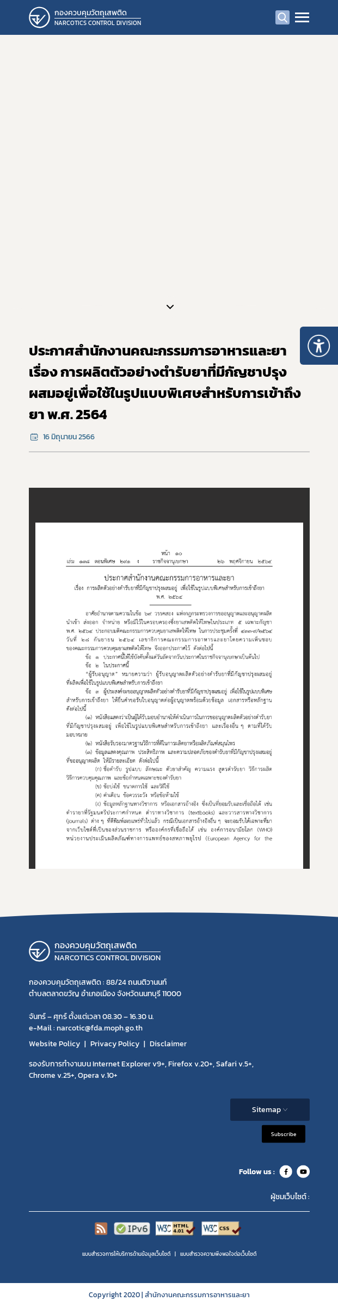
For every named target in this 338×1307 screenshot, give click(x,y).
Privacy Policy (114, 1044)
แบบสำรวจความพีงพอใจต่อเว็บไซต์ (218, 1254)
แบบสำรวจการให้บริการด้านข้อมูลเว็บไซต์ (126, 1254)
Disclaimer (168, 1044)
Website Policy (54, 1044)
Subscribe (283, 1134)
